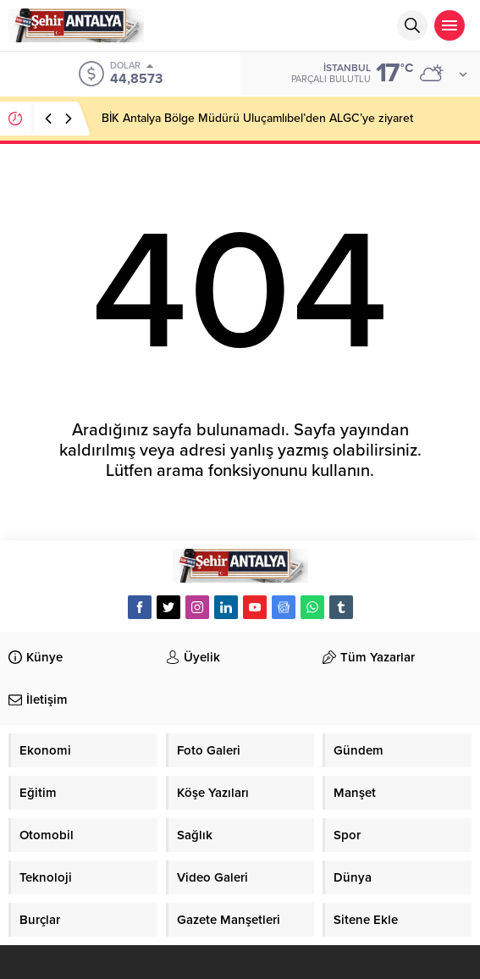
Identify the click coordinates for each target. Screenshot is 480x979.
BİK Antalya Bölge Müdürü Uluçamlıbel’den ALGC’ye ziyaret (257, 118)
